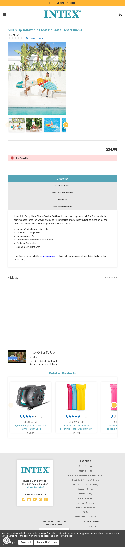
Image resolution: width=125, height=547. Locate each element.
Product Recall (85, 491)
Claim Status (85, 463)
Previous (8, 118)
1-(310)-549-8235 (35, 480)
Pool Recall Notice (62, 3)
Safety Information (62, 199)
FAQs (85, 505)
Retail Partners (94, 248)
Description (62, 171)
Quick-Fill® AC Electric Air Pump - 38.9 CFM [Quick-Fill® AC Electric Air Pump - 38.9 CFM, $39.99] (30, 420)
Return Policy (85, 486)
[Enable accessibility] (6, 540)
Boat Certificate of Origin (85, 473)
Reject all (26, 542)
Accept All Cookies (47, 542)
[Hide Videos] (111, 270)
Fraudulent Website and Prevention (85, 468)
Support (93, 528)
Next (60, 118)
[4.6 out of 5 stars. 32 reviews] (30, 409)
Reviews (62, 192)
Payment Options (85, 496)
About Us (93, 519)
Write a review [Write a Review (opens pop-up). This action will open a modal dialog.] (37, 38)
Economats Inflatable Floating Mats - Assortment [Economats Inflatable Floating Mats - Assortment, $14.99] (76, 420)
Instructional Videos (85, 509)
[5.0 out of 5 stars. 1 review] (76, 409)
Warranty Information (62, 185)
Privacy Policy (66, 535)
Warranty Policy (85, 482)
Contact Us (93, 524)
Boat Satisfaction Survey (85, 477)
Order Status (85, 459)
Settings (10, 542)
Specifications (62, 178)
